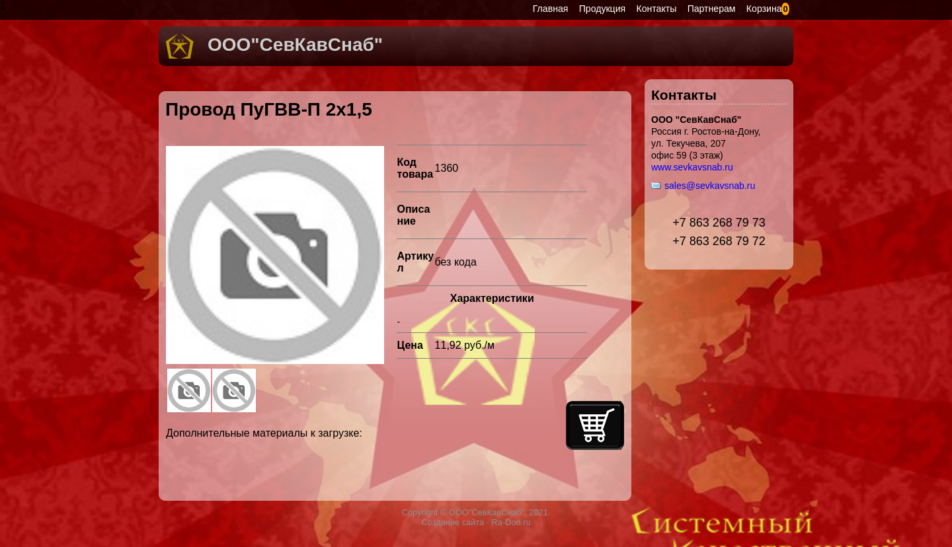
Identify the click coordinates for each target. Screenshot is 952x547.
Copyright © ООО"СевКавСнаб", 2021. (476, 512)
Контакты (657, 8)
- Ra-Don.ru (507, 522)
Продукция (602, 8)
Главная (551, 8)
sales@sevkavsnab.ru (709, 185)
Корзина (764, 8)
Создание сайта (452, 522)
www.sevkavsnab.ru (692, 167)
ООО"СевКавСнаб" (295, 44)
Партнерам (712, 8)
